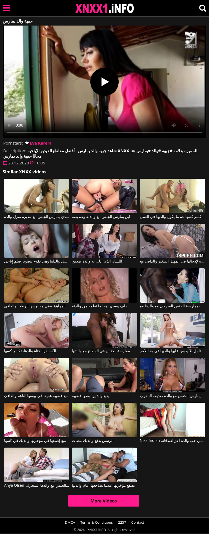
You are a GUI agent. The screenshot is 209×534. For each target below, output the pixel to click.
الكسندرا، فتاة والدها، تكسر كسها (30, 351)
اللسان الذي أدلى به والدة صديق (97, 261)
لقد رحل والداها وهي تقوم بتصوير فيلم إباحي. (36, 261)
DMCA (70, 522)
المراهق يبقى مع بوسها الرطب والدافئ (35, 306)
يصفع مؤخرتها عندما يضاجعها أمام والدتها (103, 485)
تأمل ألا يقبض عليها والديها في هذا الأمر (170, 351)
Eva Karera (38, 143)
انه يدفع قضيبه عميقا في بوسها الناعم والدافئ (36, 396)
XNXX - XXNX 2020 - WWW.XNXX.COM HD (105, 8)
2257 (122, 522)
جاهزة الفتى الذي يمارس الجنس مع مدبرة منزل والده (36, 217)
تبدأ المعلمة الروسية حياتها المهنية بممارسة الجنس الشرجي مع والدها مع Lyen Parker (172, 306)
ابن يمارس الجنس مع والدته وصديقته (101, 217)
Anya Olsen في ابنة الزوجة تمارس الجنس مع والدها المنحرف (36, 485)
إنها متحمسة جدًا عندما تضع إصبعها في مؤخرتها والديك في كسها (36, 441)
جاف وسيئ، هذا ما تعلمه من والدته (100, 306)
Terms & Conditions (96, 522)
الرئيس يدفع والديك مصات (92, 441)
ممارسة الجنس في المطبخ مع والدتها (101, 351)
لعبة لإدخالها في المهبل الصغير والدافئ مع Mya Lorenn (172, 261)
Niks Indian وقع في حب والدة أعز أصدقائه (172, 441)
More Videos (104, 501)
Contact (137, 522)
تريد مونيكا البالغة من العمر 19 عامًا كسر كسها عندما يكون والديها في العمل (172, 217)
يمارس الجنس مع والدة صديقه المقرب (170, 396)
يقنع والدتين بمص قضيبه (90, 396)
